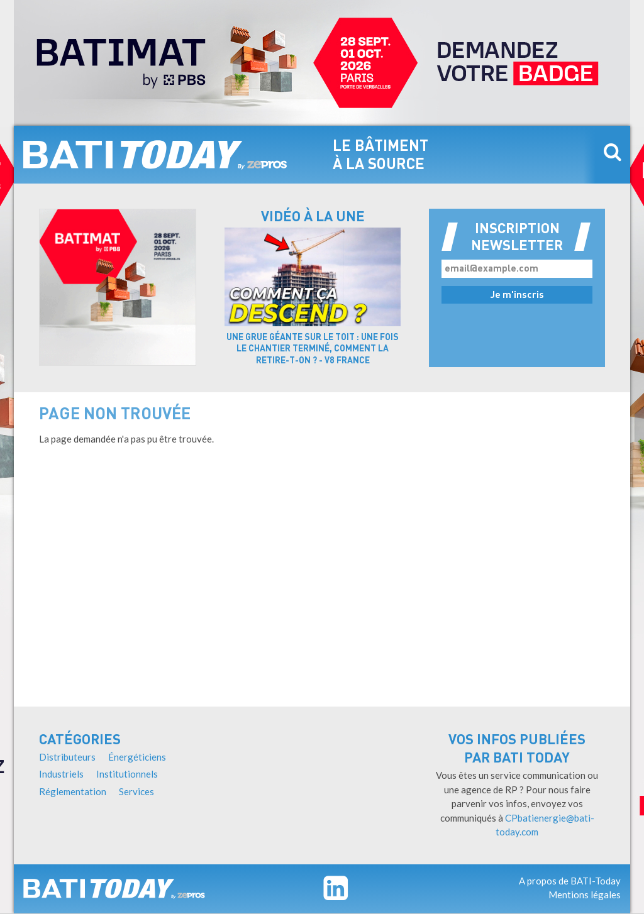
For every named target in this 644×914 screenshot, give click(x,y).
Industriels (61, 773)
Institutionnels (127, 773)
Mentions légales (584, 894)
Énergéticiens (137, 757)
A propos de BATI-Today (570, 880)
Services (136, 791)
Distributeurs (67, 757)
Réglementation (72, 791)
